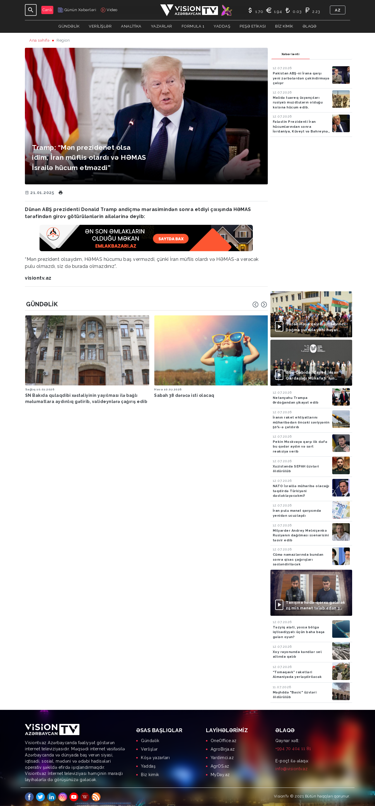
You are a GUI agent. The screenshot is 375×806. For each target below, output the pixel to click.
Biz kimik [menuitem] (150, 774)
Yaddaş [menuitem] (148, 766)
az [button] (337, 10)
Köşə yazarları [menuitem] (155, 757)
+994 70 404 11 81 (293, 748)
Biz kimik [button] (284, 26)
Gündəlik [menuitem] (150, 740)
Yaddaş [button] (222, 26)
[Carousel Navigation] (260, 304)
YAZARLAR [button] (161, 26)
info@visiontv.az (291, 768)
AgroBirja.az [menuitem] (223, 749)
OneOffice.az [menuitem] (224, 740)
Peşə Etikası (253, 26)
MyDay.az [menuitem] (220, 774)
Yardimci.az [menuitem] (222, 757)
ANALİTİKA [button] (131, 26)
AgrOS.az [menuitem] (220, 766)
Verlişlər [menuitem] (149, 749)
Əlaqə (310, 26)
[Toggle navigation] (31, 10)
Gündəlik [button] (69, 26)
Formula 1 (193, 26)
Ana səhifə (39, 40)
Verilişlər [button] (100, 26)
